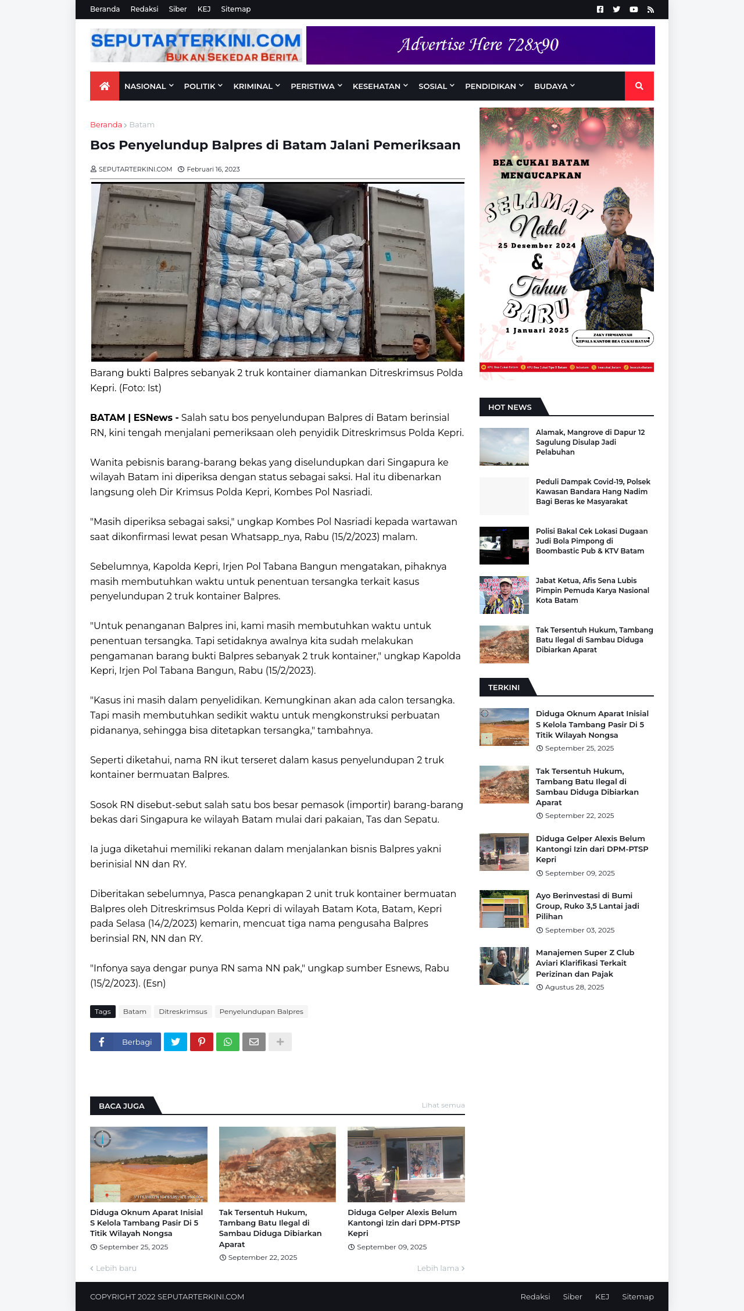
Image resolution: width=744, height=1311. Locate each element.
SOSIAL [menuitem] (433, 86)
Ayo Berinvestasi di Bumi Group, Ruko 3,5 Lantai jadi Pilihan (587, 906)
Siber (178, 9)
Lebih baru (116, 1268)
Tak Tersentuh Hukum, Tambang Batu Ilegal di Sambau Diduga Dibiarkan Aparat (270, 1228)
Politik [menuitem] (200, 86)
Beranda (105, 9)
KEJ (204, 9)
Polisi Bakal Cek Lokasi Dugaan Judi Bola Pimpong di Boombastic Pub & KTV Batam (592, 541)
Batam (142, 124)
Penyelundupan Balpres (261, 1011)
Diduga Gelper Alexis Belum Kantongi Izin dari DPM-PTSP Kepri (404, 1223)
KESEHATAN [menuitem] (377, 86)
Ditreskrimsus (183, 1011)
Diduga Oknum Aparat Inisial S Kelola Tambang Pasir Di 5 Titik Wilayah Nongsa (146, 1223)
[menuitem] (104, 86)
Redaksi (145, 9)
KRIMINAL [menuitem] (253, 86)
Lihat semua (444, 1105)
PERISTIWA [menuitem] (313, 86)
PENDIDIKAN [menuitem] (490, 86)
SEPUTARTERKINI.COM (201, 1296)
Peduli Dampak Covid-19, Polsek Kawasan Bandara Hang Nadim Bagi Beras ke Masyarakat (593, 491)
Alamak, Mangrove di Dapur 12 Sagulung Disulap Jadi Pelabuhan (590, 442)
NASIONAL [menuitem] (145, 86)
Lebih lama (438, 1268)
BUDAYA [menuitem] (550, 86)
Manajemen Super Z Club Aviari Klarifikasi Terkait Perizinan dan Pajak (585, 963)
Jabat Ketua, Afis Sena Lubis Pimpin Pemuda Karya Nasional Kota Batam (592, 590)
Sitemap (236, 9)
